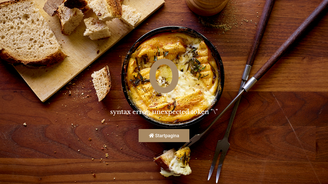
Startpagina (164, 135)
